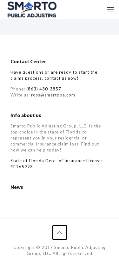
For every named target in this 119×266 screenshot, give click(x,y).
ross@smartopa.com (53, 94)
